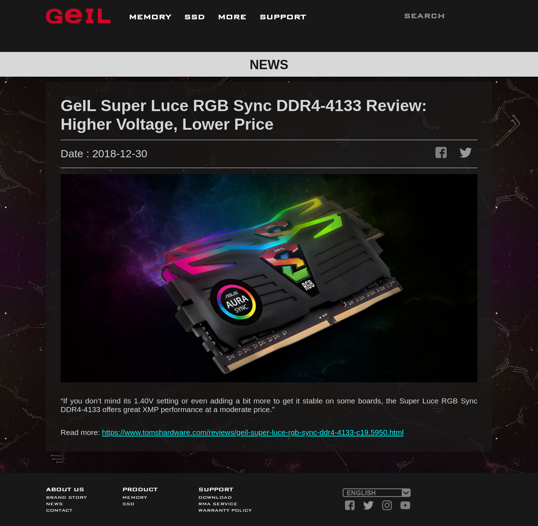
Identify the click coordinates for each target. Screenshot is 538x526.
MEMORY (134, 497)
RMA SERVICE (218, 504)
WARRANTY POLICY (225, 510)
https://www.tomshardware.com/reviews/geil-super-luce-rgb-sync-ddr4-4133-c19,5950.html (253, 432)
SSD (128, 504)
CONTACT (59, 510)
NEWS (54, 504)
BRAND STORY (66, 497)
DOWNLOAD (215, 497)
